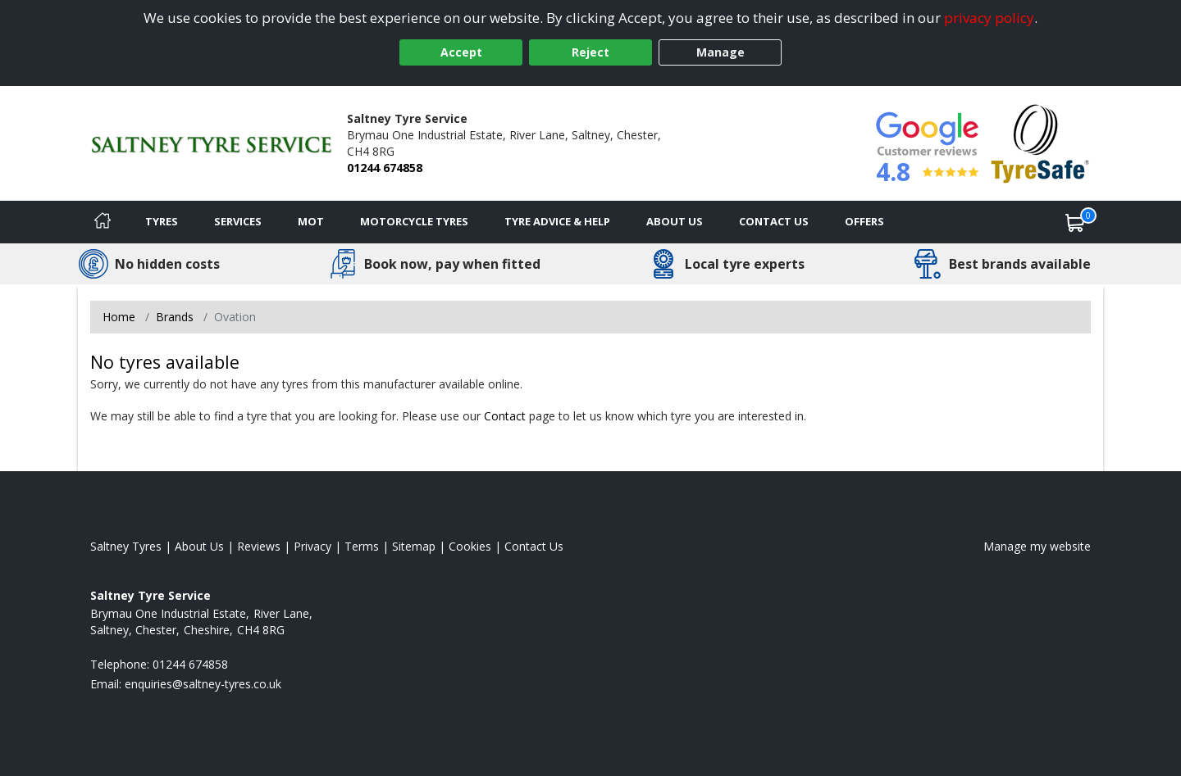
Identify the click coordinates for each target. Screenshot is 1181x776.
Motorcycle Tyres (414, 221)
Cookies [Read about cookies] (470, 546)
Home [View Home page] (119, 316)
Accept (461, 52)
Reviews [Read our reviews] (258, 546)
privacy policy (989, 17)
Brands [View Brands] (175, 316)
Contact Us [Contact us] (774, 221)
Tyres (161, 221)
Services (238, 221)
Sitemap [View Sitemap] (413, 546)
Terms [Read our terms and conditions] (361, 546)
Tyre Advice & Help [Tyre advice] (557, 221)
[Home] (102, 222)
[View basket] (1075, 222)
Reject (590, 52)
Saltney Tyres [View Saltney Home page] (126, 546)
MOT (311, 221)
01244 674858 (384, 167)
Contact (505, 416)
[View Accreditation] (1040, 142)
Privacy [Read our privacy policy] (312, 546)
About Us (674, 221)
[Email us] (203, 684)
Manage (720, 52)
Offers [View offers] (864, 221)
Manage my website (1037, 546)
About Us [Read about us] (199, 546)
